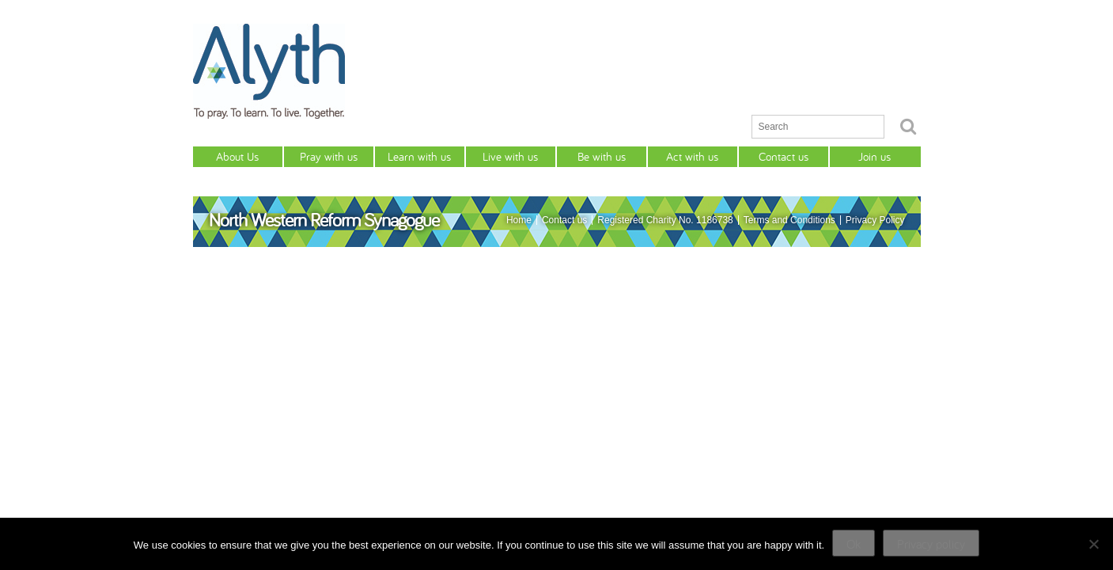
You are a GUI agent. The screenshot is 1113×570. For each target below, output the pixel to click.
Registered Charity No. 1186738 (665, 220)
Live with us (510, 156)
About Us (237, 156)
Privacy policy (931, 544)
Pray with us (329, 156)
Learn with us (419, 156)
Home (519, 220)
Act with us (692, 156)
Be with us (601, 156)
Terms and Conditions (789, 220)
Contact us (783, 156)
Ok (853, 544)
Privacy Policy (875, 220)
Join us (874, 156)
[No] (1093, 544)
